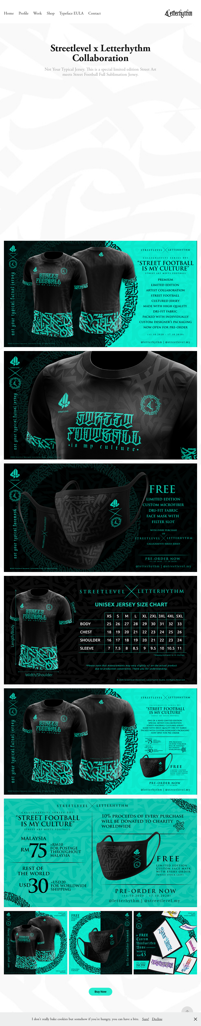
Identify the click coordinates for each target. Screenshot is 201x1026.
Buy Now (100, 991)
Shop (51, 13)
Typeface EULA (71, 13)
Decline (157, 1019)
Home (9, 13)
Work (37, 13)
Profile (23, 13)
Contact (94, 13)
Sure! (145, 1019)
